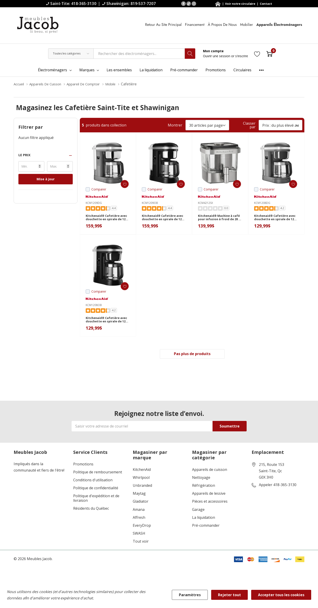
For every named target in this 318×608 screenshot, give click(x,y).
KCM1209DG (94, 203)
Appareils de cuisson (209, 470)
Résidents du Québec (91, 509)
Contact (266, 4)
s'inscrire (241, 56)
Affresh (139, 518)
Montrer (175, 125)
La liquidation (203, 518)
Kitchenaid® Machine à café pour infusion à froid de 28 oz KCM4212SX (219, 219)
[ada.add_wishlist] (122, 184)
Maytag (139, 494)
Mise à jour (46, 179)
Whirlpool (141, 478)
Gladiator (140, 502)
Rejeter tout (229, 594)
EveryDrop (142, 526)
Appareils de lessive (208, 494)
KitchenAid (142, 470)
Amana (139, 510)
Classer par (249, 125)
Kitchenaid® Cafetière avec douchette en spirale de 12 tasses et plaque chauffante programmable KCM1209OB (163, 219)
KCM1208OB (94, 305)
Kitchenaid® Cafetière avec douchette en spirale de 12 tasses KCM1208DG (275, 219)
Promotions (83, 465)
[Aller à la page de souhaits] (257, 53)
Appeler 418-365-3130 (277, 486)
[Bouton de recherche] (190, 53)
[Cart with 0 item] (269, 53)
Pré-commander (206, 526)
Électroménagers (52, 69)
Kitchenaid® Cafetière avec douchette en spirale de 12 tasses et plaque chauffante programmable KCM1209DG (107, 219)
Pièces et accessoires (210, 502)
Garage (198, 510)
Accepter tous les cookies (281, 594)
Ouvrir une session (217, 56)
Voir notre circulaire (240, 4)
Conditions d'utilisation (93, 481)
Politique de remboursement (97, 473)
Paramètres (190, 594)
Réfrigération (203, 486)
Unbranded (142, 486)
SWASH (139, 534)
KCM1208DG (262, 203)
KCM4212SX (205, 203)
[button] (45, 155)
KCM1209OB (150, 203)
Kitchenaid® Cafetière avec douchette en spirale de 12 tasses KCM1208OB (107, 321)
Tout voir (141, 542)
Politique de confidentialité (95, 489)
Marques (87, 69)
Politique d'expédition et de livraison (96, 499)
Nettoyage (201, 478)
